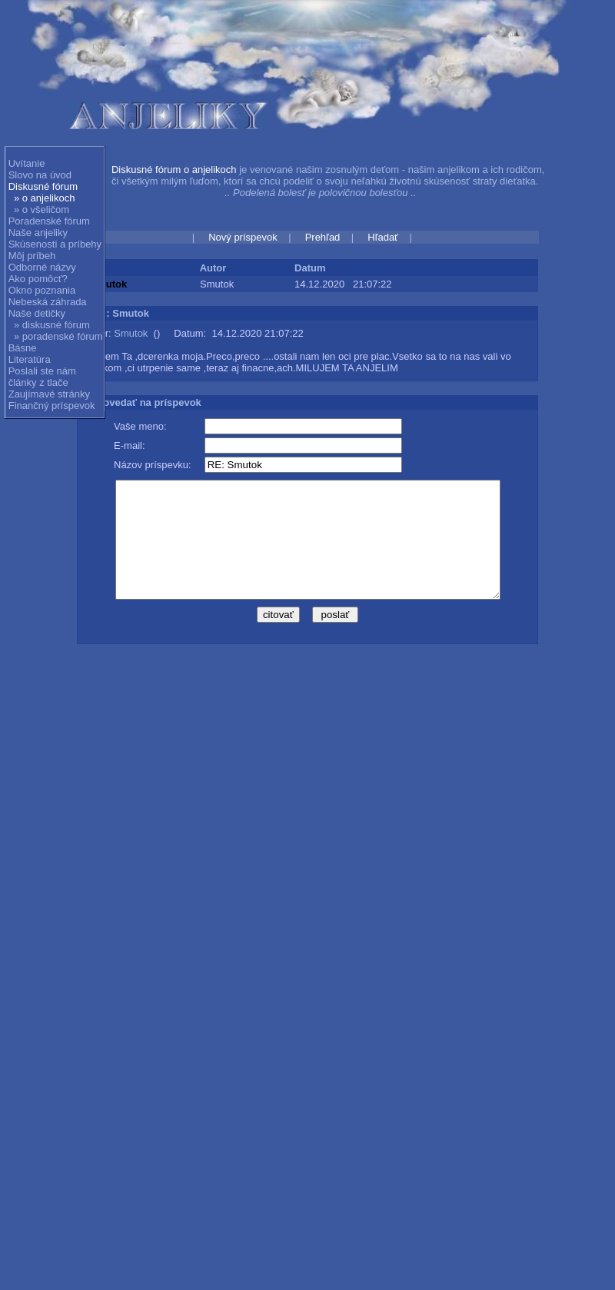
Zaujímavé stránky (49, 394)
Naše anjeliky (38, 232)
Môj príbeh (31, 255)
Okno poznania (41, 290)
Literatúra (29, 359)
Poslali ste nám (42, 371)
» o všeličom (41, 209)
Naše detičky (36, 313)
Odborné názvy (42, 267)
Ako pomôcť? (38, 278)
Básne (22, 348)
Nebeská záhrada (47, 302)
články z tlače (38, 382)
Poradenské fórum (49, 221)
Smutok (131, 333)
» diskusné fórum (52, 325)
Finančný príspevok (51, 405)
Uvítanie (26, 163)
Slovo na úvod (39, 175)
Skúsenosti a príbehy (54, 244)
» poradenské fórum (58, 336)
